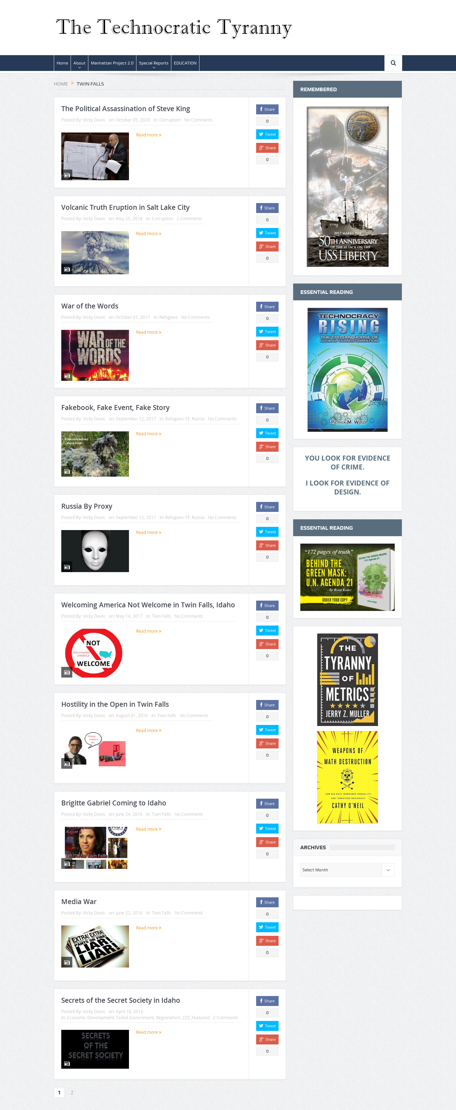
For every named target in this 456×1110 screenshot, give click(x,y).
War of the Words (89, 306)
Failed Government (135, 1014)
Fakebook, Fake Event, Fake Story (115, 404)
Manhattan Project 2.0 (112, 63)
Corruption (170, 120)
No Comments (198, 120)
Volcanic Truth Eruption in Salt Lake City (125, 207)
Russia (198, 416)
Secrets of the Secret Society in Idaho (120, 996)
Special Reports (154, 63)
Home (62, 63)
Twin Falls (161, 613)
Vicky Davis (94, 120)
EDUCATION (185, 63)
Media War (79, 898)
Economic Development (90, 1014)
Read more (148, 135)
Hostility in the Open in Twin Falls (115, 700)
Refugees (168, 317)
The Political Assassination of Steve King (125, 108)
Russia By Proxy (86, 503)
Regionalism (168, 1014)
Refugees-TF (177, 416)
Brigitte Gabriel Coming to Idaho (113, 799)
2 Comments (189, 218)
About (79, 63)
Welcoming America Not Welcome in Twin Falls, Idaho (148, 602)
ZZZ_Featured (195, 1014)
